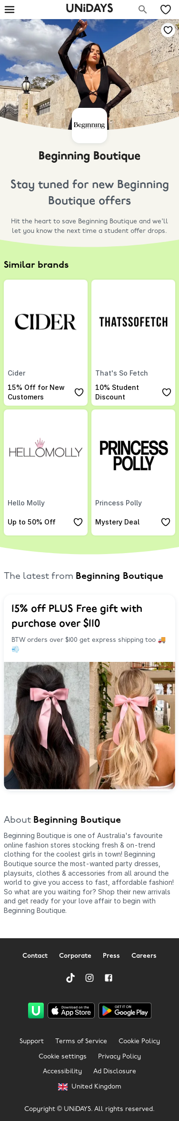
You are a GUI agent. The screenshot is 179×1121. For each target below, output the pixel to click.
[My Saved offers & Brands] (165, 9)
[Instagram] (89, 977)
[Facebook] (108, 977)
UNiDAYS (89, 9)
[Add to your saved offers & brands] (168, 30)
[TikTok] (70, 977)
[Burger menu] (9, 9)
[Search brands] (142, 9)
